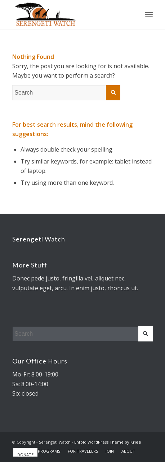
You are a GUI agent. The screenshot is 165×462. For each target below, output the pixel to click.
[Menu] (149, 14)
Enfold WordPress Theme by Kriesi (107, 442)
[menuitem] (49, 451)
